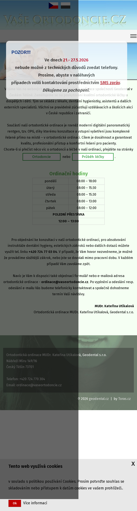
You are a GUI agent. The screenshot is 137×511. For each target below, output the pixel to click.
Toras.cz (124, 399)
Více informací (34, 503)
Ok (15, 503)
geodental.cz (99, 399)
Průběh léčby (93, 157)
